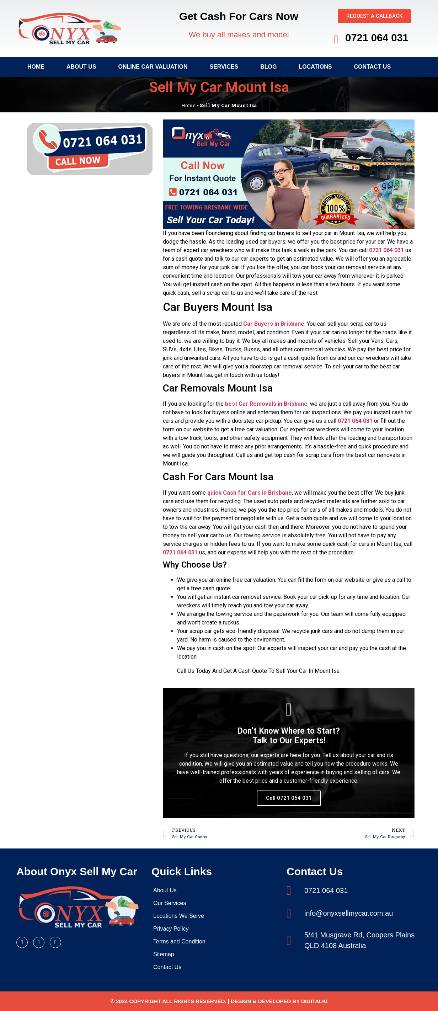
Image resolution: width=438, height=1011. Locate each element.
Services (224, 67)
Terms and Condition (179, 941)
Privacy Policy (171, 929)
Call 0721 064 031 (289, 798)
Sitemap (163, 954)
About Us (81, 67)
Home (35, 67)
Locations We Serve (178, 916)
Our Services (169, 903)
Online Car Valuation (153, 67)
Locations (315, 67)
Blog (268, 67)
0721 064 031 (376, 37)
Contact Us (372, 67)
